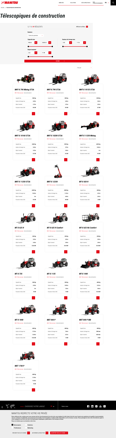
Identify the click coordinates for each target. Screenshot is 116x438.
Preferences (17, 428)
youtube (100, 406)
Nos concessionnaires (98, 2)
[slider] (28, 46)
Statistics (30, 425)
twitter (104, 406)
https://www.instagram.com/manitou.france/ (95, 406)
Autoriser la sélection (40, 433)
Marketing (30, 428)
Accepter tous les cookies (59, 433)
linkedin (91, 406)
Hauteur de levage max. (20, 101)
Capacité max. (18, 98)
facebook (87, 406)
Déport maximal (19, 104)
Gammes (30, 32)
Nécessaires (17, 425)
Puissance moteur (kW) (20, 107)
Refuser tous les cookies (21, 433)
